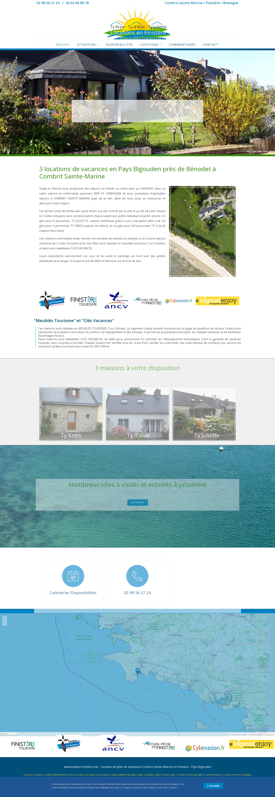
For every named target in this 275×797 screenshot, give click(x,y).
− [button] (5, 629)
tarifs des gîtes (196, 774)
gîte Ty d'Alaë (178, 774)
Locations (151, 45)
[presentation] (4, 103)
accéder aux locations (98, 774)
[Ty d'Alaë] (137, 420)
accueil (27, 774)
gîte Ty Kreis (162, 774)
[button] (245, 151)
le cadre (37, 774)
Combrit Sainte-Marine (56, 774)
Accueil (63, 45)
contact (227, 774)
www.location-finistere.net (81, 767)
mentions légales (242, 774)
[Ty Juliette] (204, 420)
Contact (211, 45)
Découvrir (137, 500)
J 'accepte (213, 785)
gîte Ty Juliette (146, 774)
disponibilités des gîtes (124, 774)
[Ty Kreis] (70, 420)
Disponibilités (119, 45)
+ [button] (5, 624)
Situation (88, 45)
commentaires (213, 774)
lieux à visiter (77, 774)
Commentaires (182, 45)
